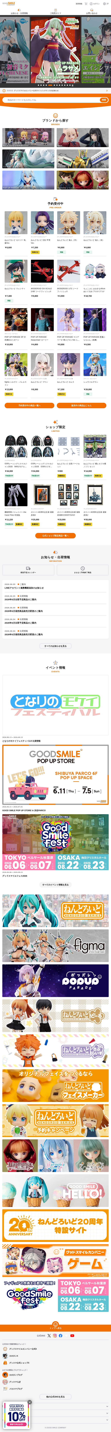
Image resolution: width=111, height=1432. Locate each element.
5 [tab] (50, 85)
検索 (104, 100)
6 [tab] (54, 85)
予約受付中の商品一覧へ (29, 405)
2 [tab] (41, 85)
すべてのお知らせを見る (55, 646)
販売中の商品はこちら (81, 405)
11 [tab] (67, 85)
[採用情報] (77, 4)
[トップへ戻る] (55, 1324)
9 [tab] (62, 85)
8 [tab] (59, 85)
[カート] (86, 3)
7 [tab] (57, 85)
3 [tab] (43, 85)
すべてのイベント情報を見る (55, 885)
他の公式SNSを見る (55, 1397)
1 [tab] (38, 85)
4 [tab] (46, 85)
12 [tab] (70, 85)
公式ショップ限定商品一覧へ (55, 535)
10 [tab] (64, 85)
